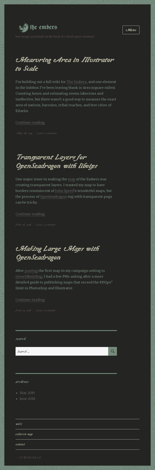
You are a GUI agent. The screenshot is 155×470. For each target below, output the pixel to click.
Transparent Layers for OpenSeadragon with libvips (56, 161)
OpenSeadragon (53, 196)
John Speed (64, 191)
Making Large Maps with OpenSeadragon (57, 253)
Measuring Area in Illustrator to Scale (65, 64)
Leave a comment (47, 133)
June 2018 (27, 399)
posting (31, 271)
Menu (131, 30)
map (71, 179)
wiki (19, 424)
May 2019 (27, 393)
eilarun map (24, 434)
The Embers (77, 82)
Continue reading (30, 122)
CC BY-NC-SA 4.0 (30, 457)
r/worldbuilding (29, 276)
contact (20, 444)
